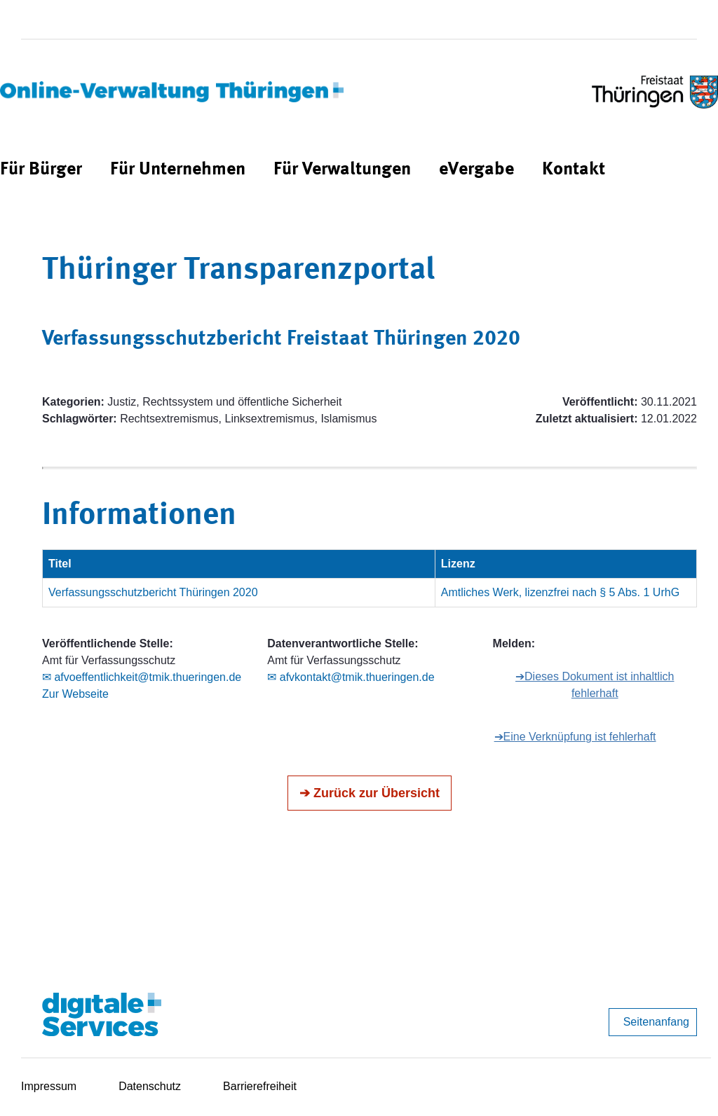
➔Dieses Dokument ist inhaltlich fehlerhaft (594, 684)
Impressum (48, 1086)
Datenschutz (149, 1086)
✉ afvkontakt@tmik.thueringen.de (350, 677)
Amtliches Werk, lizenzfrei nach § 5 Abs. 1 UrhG (560, 592)
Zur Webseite (75, 694)
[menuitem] (41, 170)
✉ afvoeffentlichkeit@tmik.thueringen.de (141, 677)
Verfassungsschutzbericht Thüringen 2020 (153, 592)
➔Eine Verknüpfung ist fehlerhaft (575, 737)
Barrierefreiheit (260, 1086)
